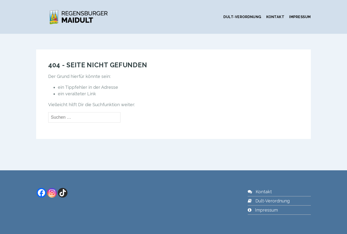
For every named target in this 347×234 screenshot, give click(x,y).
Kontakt (275, 17)
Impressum (300, 17)
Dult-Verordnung (242, 17)
